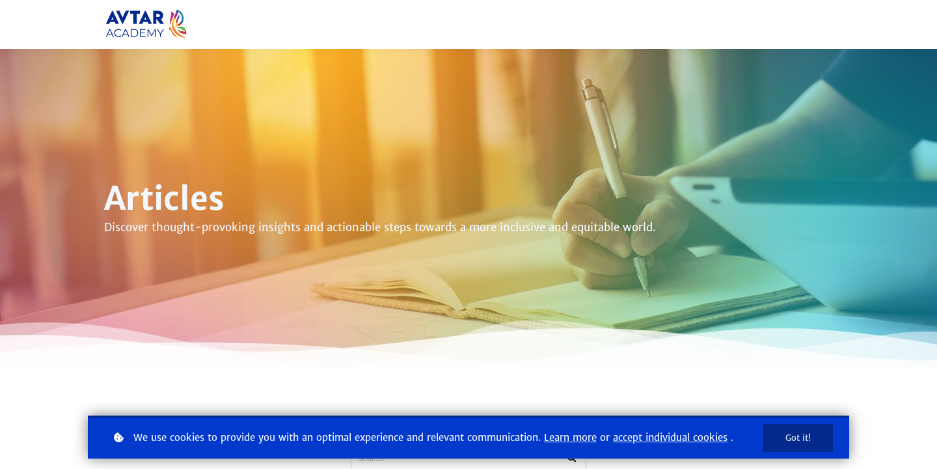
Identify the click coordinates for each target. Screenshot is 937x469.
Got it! (798, 438)
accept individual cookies (670, 437)
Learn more (570, 437)
